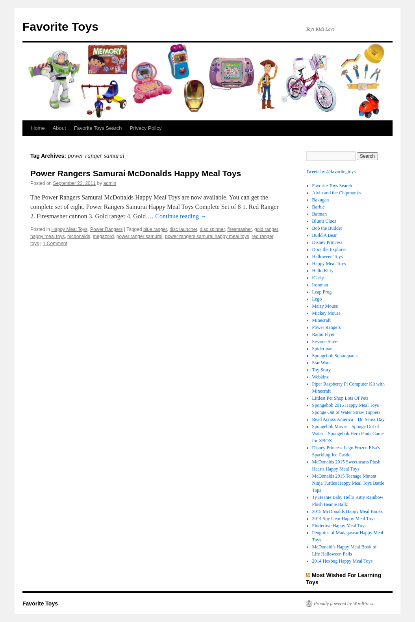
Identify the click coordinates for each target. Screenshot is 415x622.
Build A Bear (324, 235)
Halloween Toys (327, 256)
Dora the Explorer (329, 249)
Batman (319, 214)
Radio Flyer (323, 334)
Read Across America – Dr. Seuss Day (348, 419)
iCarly (318, 278)
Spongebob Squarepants (335, 355)
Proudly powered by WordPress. (344, 603)
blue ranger (155, 229)
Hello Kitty (322, 270)
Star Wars (321, 362)
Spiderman (322, 348)
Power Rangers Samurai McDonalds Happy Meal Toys (135, 173)
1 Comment (55, 243)
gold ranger (266, 229)
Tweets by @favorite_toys (331, 171)
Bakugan (320, 200)
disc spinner (212, 229)
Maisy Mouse (325, 306)
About (59, 128)
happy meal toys (47, 236)
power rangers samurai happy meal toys (207, 236)
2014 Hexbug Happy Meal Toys (342, 561)
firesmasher (239, 229)
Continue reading (181, 216)
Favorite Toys (60, 26)
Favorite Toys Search (98, 128)
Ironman (320, 285)
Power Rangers (106, 229)
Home (38, 128)
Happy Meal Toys (69, 229)
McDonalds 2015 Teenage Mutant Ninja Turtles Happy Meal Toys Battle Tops (348, 483)
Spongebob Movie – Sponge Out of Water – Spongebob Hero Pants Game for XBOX (348, 433)
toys (34, 243)
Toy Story (321, 370)
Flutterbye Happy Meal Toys (339, 525)
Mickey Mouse (326, 313)
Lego (317, 299)
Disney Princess (327, 242)
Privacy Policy (146, 128)
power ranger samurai (140, 236)
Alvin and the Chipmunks (336, 193)
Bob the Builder (327, 228)
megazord (103, 236)
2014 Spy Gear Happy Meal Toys (344, 518)
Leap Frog (322, 292)
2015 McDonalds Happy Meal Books (347, 511)
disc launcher (183, 229)
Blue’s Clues (324, 221)
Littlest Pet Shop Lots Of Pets (340, 398)
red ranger (262, 236)
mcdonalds (78, 236)
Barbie (318, 207)
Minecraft (321, 320)
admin (110, 183)
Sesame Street (325, 341)
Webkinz (320, 377)
